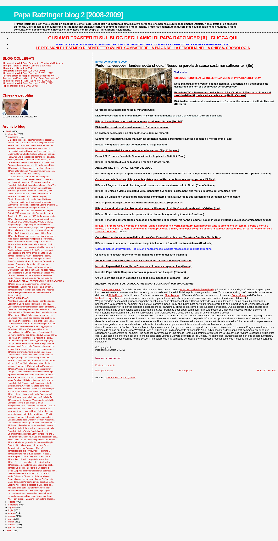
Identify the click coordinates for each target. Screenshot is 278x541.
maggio (12, 516)
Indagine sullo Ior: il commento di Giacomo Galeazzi (31, 405)
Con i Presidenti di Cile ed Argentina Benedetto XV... (31, 273)
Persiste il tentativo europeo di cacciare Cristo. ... (30, 445)
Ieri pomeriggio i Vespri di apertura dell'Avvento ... (30, 224)
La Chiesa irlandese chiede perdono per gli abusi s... (31, 318)
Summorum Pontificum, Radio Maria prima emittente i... (33, 205)
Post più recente (104, 370)
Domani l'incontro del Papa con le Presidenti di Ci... (31, 332)
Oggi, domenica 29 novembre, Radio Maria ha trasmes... (33, 312)
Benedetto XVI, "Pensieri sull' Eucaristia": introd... (30, 383)
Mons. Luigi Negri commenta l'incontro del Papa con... (32, 471)
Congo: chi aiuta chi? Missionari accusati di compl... (31, 371)
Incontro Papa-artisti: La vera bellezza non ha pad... (31, 210)
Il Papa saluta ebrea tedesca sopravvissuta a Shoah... (32, 439)
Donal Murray (239, 295)
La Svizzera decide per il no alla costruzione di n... (30, 202)
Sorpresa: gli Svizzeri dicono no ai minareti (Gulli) (30, 190)
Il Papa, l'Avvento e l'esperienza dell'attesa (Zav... (30, 159)
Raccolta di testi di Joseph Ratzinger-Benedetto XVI (28, 75)
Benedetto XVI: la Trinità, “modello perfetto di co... (30, 431)
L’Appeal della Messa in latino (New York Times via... (31, 162)
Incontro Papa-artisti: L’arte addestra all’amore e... (30, 366)
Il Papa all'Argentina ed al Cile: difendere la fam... (30, 292)
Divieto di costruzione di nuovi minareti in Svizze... (30, 188)
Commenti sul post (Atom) (121, 377)
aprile (11, 519)
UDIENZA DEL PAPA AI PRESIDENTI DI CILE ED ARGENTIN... (37, 281)
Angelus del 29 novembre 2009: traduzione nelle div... (32, 216)
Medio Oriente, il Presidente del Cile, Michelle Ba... (31, 278)
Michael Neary (103, 298)
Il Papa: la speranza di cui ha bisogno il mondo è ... (31, 219)
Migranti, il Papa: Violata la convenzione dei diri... (30, 363)
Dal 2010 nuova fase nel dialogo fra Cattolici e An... (31, 397)
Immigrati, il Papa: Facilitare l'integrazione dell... (29, 357)
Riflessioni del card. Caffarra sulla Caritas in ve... (30, 408)
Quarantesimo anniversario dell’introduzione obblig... (31, 165)
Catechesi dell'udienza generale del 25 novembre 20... (32, 422)
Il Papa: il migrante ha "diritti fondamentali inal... (29, 352)
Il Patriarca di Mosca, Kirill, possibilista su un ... (29, 329)
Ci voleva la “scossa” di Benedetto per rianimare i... (31, 258)
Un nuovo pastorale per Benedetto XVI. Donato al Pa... (32, 335)
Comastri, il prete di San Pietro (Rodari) (25, 403)
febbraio (12, 524)
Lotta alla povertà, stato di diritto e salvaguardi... (29, 176)
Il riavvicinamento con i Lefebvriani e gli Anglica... (30, 490)
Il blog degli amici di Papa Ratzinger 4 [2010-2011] (28, 80)
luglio (11, 510)
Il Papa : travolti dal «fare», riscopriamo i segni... (29, 256)
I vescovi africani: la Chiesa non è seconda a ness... (31, 151)
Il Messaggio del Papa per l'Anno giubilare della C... (31, 400)
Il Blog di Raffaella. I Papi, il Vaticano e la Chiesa (27, 65)
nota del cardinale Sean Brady (197, 289)
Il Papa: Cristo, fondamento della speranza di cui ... (31, 244)
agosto (12, 507)
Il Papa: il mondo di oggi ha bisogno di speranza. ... (31, 241)
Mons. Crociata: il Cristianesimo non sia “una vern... (31, 380)
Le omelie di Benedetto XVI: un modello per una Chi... (32, 323)
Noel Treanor (172, 295)
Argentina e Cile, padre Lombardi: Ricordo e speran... (32, 301)
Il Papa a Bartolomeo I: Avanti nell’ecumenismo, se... (31, 171)
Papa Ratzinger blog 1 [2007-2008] (20, 85)
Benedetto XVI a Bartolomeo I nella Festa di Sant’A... (32, 185)
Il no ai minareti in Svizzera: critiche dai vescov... (30, 148)
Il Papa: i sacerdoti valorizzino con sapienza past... (30, 465)
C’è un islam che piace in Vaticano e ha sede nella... (31, 270)
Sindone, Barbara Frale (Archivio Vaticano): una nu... (31, 154)
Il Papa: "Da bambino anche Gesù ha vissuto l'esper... (32, 360)
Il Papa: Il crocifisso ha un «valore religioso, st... (29, 196)
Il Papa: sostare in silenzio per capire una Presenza (31, 290)
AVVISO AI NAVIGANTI (18, 298)
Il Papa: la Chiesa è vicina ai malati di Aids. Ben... (30, 233)
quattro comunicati (111, 289)
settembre (13, 505)
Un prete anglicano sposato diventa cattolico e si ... (31, 493)
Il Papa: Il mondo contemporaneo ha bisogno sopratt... (32, 247)
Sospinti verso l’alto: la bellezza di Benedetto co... (30, 485)
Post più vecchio (266, 370)
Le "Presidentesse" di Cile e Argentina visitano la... (30, 275)
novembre (13, 137)
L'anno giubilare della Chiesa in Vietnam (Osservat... (31, 420)
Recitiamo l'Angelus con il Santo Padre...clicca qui (30, 250)
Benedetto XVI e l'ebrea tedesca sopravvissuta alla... (31, 428)
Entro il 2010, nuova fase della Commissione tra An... (32, 213)
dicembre (13, 134)
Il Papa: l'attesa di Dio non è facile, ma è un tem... (30, 287)
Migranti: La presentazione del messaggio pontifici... (31, 326)
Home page (185, 370)
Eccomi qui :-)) (14, 295)
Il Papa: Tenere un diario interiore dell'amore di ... (30, 284)
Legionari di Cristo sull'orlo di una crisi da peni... (29, 304)
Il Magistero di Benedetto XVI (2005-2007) (24, 70)
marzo (11, 522)
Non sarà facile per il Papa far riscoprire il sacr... (29, 488)
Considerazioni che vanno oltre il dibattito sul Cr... (30, 253)
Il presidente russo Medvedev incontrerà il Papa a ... (31, 374)
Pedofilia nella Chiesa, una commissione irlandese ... (32, 354)
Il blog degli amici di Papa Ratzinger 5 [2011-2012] (28, 73)
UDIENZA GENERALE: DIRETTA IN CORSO (28, 473)
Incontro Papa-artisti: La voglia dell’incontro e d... (30, 264)
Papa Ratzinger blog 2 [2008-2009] (68, 15)
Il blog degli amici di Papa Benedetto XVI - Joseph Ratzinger (33, 63)
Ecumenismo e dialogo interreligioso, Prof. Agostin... (31, 479)
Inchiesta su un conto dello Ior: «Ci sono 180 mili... (30, 414)
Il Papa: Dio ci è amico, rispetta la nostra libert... (29, 459)
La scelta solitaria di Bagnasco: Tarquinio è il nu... (30, 496)
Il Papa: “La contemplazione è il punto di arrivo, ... (30, 462)
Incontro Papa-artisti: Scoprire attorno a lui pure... (30, 267)
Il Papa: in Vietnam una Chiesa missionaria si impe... (31, 388)
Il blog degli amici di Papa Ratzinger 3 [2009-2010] (28, 83)
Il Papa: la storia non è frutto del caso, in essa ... (29, 454)
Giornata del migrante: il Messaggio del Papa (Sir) (30, 340)
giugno (12, 513)
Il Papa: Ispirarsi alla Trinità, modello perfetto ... (29, 451)
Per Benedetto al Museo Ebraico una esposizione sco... (33, 437)
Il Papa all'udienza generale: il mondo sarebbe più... (31, 442)
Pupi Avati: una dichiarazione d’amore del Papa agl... (31, 157)
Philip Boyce (115, 295)
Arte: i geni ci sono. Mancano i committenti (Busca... (31, 499)
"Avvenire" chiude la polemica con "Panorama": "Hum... (33, 309)
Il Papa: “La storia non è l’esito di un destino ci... (29, 468)
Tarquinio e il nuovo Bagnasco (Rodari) (25, 448)
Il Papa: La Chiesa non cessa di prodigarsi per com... (32, 236)
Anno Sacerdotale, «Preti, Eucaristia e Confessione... (32, 261)
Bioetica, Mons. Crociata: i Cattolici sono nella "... (30, 386)
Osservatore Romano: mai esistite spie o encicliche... (32, 307)
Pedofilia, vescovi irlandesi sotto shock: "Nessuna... (31, 179)
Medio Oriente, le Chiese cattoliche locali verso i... (30, 476)
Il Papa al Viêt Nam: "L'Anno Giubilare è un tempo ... (31, 377)
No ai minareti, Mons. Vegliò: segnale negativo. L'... (31, 182)
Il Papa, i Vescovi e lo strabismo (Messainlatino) (29, 369)
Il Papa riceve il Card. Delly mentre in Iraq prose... (30, 315)
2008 (9, 530)
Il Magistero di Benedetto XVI (17, 68)
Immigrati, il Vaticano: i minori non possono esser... (31, 349)
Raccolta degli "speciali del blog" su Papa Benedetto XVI (31, 78)
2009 (9, 131)
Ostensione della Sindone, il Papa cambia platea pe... (32, 227)
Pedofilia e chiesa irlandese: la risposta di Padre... (30, 338)
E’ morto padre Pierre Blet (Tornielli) (24, 173)
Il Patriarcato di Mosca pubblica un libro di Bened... (31, 168)
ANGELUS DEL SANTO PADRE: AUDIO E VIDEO (30, 222)
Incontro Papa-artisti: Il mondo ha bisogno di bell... (30, 417)
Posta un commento (105, 365)
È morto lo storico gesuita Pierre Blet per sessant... (31, 140)
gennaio (12, 527)
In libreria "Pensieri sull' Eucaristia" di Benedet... (29, 391)
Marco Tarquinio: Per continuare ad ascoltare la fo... (31, 482)
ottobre (12, 502)
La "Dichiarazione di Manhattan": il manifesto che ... (31, 434)
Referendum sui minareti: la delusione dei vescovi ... (31, 145)
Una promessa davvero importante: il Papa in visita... (32, 343)
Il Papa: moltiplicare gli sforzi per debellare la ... (29, 207)
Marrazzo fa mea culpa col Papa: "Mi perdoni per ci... (32, 411)
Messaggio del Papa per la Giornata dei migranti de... (32, 346)
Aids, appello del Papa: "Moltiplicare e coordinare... (31, 239)
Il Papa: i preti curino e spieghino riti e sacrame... (30, 456)
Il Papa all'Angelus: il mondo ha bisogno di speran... (31, 230)
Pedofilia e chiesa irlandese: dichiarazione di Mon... (31, 321)
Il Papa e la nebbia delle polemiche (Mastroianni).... (31, 394)
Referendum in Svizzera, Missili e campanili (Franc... (31, 142)
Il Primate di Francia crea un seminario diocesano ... (31, 425)
